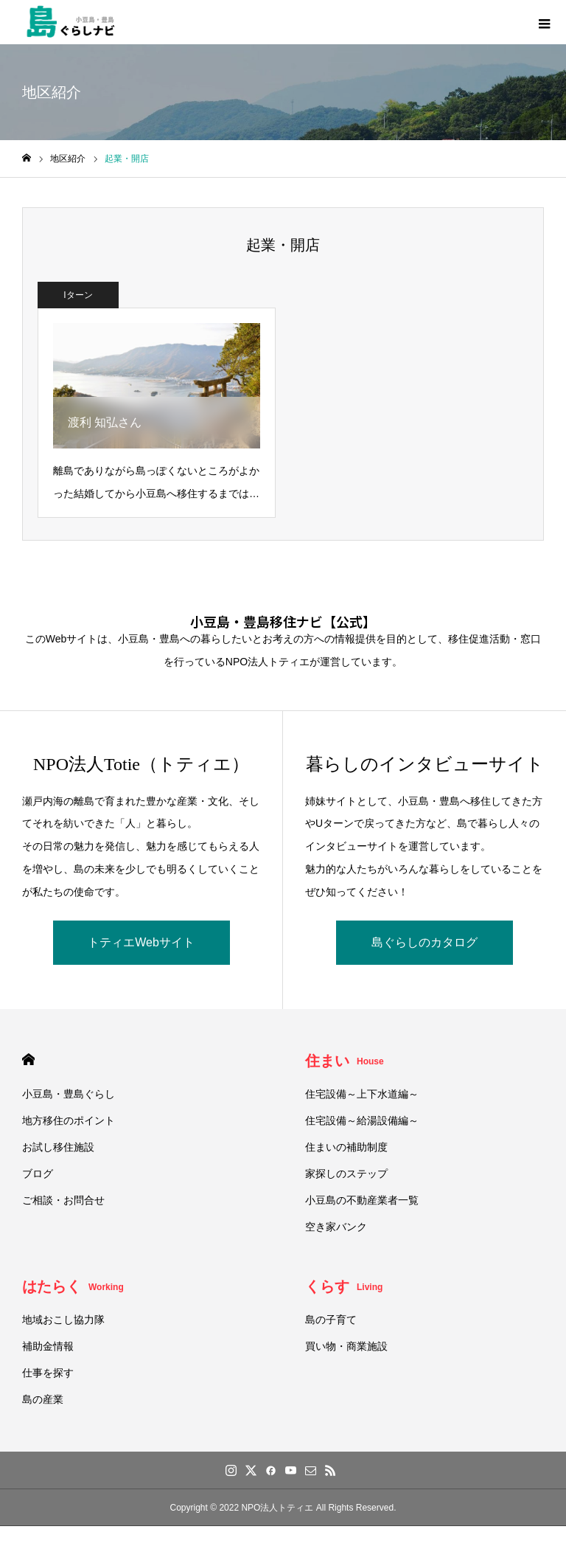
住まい (344, 1061)
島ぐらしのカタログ (424, 942)
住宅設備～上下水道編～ (362, 1094)
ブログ (37, 1173)
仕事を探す (48, 1373)
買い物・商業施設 (346, 1346)
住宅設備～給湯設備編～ (362, 1120)
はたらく (73, 1286)
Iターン (77, 295)
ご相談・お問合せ (63, 1200)
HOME (28, 1059)
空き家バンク (336, 1227)
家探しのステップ (346, 1173)
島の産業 (42, 1399)
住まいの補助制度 (346, 1147)
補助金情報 (48, 1346)
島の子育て (331, 1319)
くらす (343, 1286)
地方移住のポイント (68, 1120)
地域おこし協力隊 (63, 1319)
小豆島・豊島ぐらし (68, 1094)
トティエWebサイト (141, 942)
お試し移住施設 (58, 1147)
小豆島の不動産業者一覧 (362, 1200)
